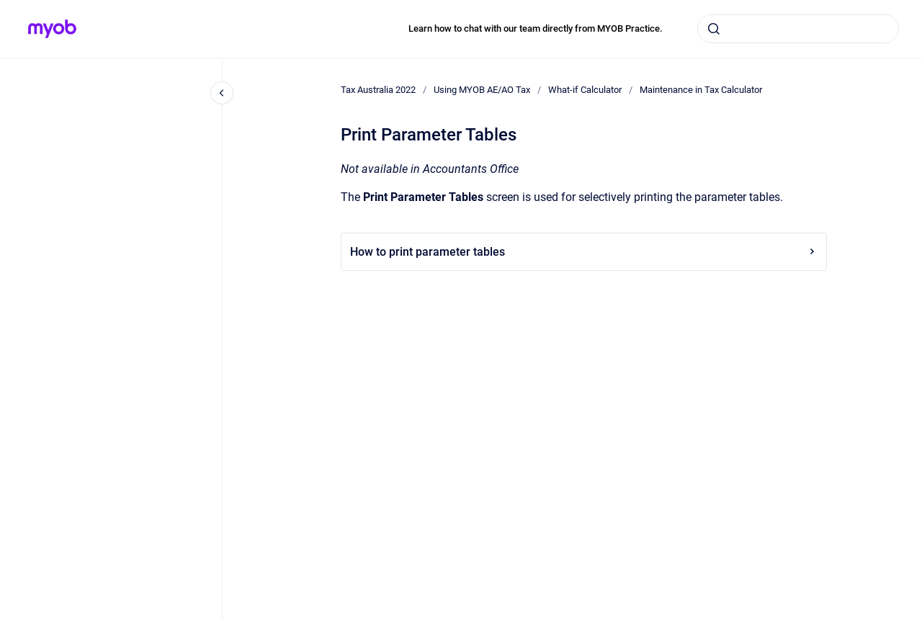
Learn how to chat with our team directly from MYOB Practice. (535, 28)
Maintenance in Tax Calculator (701, 89)
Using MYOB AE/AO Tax (482, 89)
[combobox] (798, 29)
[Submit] (713, 28)
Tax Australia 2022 (378, 89)
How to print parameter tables (584, 252)
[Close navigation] (221, 92)
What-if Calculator (585, 89)
